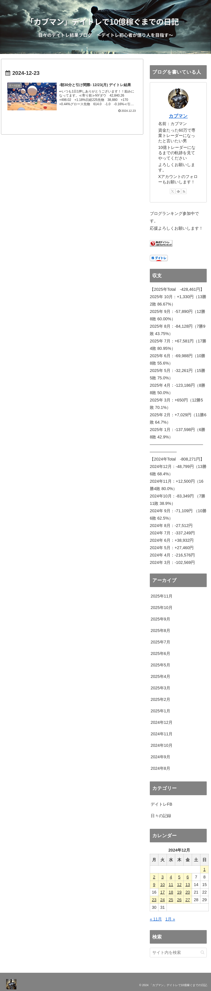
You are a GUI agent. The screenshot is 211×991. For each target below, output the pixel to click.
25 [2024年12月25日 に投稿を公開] (171, 899)
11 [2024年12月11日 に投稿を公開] (171, 884)
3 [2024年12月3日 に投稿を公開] (162, 877)
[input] (178, 952)
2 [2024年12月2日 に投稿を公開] (154, 877)
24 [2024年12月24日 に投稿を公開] (162, 899)
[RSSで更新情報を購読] (184, 191)
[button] (202, 952)
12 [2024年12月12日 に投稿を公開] (179, 884)
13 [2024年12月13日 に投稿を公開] (187, 884)
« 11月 (156, 919)
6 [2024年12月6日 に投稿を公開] (187, 877)
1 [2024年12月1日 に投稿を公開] (204, 869)
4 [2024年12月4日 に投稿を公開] (171, 877)
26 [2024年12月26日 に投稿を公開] (179, 899)
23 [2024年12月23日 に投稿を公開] (154, 899)
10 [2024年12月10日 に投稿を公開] (162, 884)
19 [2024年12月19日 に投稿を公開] (179, 892)
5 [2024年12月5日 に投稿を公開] (179, 877)
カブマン (178, 116)
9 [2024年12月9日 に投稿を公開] (154, 884)
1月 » (170, 919)
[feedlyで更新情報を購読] (178, 191)
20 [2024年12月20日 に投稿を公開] (187, 892)
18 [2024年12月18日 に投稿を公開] (171, 892)
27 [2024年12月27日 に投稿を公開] (187, 899)
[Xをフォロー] (172, 191)
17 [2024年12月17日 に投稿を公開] (162, 892)
